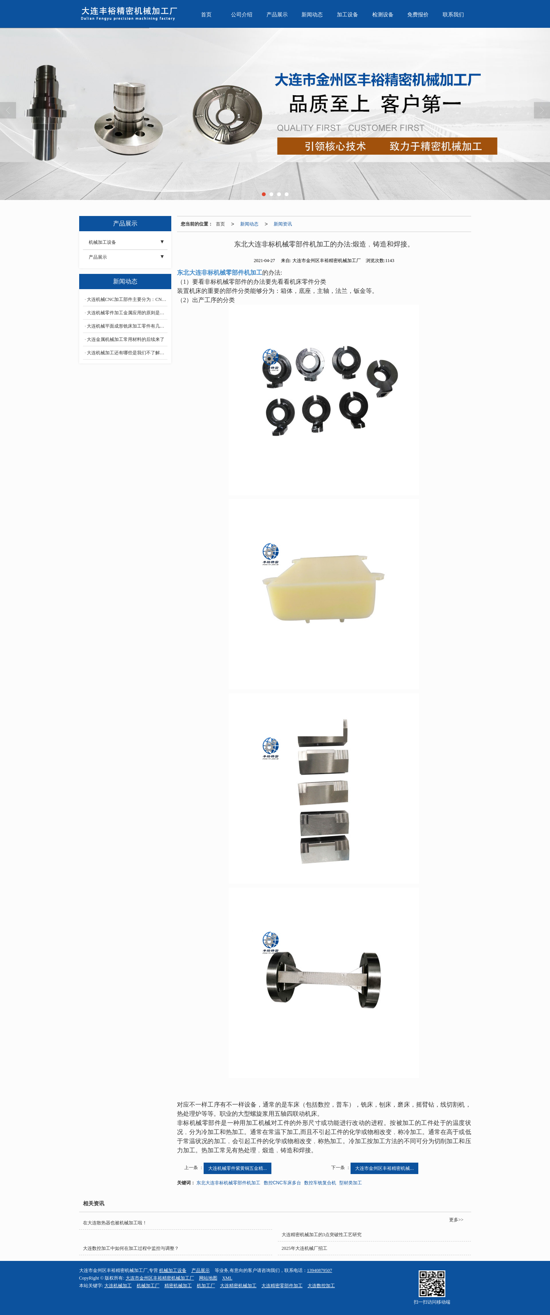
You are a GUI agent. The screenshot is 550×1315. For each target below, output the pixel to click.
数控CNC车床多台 (282, 1182)
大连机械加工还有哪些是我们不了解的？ (127, 352)
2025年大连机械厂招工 (304, 1248)
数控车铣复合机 (320, 1182)
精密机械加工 (178, 1285)
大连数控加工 (321, 1285)
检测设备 (383, 15)
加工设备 (347, 15)
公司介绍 (241, 15)
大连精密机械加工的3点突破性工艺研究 (322, 1234)
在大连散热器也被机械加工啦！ (115, 1222)
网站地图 (208, 1278)
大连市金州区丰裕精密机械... (384, 1168)
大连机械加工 (118, 1285)
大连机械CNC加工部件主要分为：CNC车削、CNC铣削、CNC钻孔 (127, 299)
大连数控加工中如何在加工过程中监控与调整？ (131, 1248)
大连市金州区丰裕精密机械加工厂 (160, 1278)
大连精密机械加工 (238, 1285)
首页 (206, 15)
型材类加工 (350, 1182)
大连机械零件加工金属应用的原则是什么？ (127, 312)
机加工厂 (206, 1285)
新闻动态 (312, 15)
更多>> (456, 1219)
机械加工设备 (102, 242)
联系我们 (453, 15)
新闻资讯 (283, 224)
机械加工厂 (148, 1285)
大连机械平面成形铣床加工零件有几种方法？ (127, 326)
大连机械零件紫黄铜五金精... (237, 1168)
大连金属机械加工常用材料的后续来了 (125, 339)
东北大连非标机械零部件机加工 (228, 1182)
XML (227, 1278)
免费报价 (418, 15)
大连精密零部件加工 (282, 1285)
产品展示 (277, 15)
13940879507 (319, 1270)
